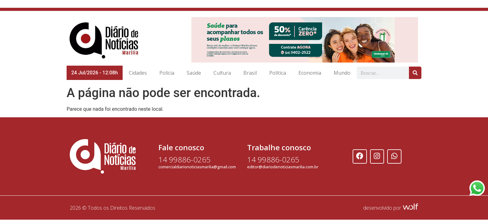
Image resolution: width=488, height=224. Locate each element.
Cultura (222, 72)
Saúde (194, 72)
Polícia (166, 72)
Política (277, 72)
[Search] (415, 73)
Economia (309, 72)
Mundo (342, 72)
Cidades (138, 72)
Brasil (250, 72)
